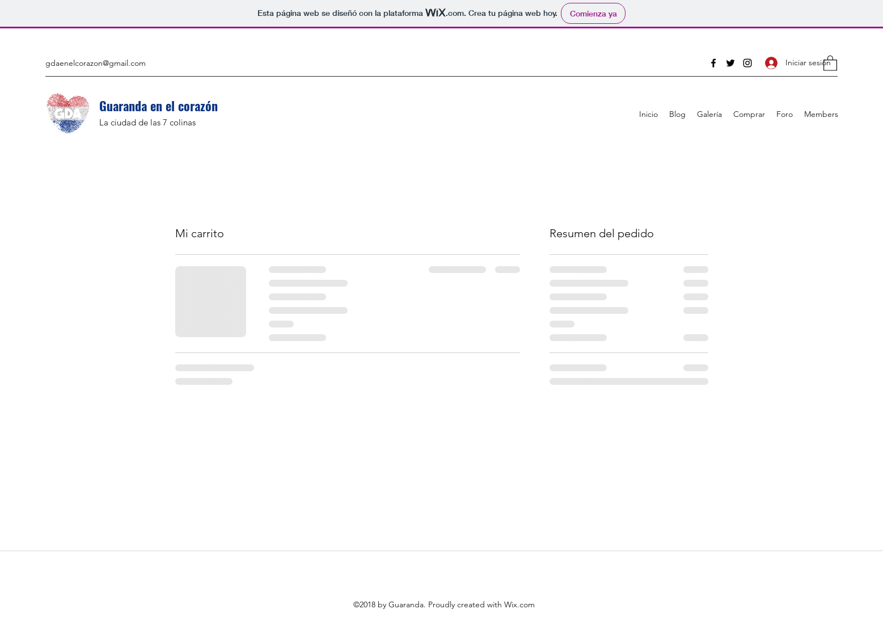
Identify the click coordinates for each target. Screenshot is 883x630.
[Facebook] (713, 63)
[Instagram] (747, 63)
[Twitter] (730, 63)
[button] (830, 62)
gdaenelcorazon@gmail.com (95, 63)
